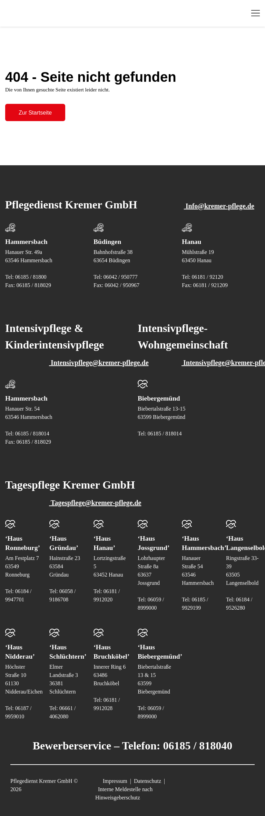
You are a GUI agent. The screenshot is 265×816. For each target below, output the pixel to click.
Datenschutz (147, 776)
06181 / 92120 (208, 273)
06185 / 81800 (31, 273)
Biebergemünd (159, 394)
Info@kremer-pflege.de (200, 202)
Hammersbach (27, 237)
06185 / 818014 (32, 429)
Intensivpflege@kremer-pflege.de (80, 358)
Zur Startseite (35, 111)
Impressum (115, 776)
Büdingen (108, 237)
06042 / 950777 (121, 273)
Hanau (192, 237)
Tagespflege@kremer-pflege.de (76, 498)
